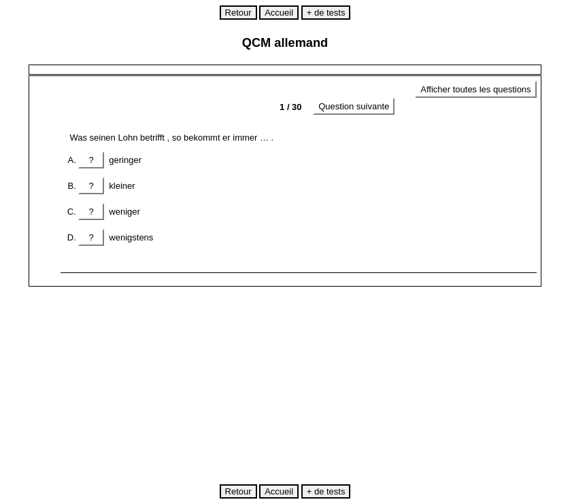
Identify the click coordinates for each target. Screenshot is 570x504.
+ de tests (326, 12)
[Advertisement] (299, 385)
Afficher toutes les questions (475, 89)
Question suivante (353, 106)
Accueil (279, 12)
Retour (238, 12)
